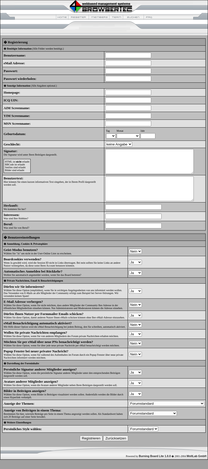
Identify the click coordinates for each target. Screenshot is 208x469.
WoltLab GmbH (196, 465)
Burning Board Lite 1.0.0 (155, 465)
